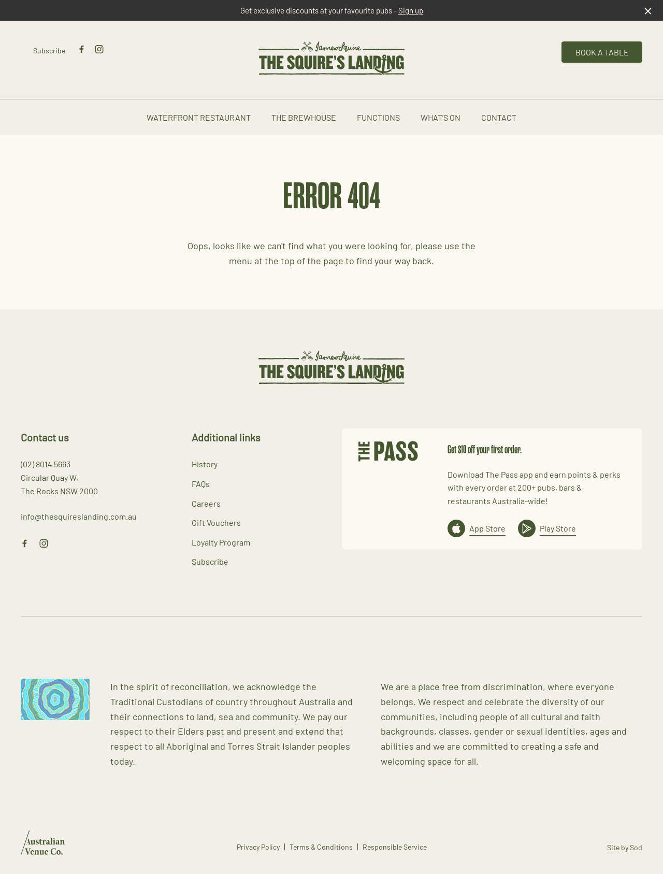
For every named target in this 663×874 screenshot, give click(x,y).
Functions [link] (378, 117)
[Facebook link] (81, 49)
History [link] (205, 464)
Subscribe (49, 50)
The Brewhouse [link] (303, 117)
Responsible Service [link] (395, 846)
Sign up (410, 10)
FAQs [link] (201, 483)
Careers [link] (206, 503)
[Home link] (331, 58)
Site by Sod (624, 847)
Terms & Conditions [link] (321, 846)
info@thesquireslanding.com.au (79, 516)
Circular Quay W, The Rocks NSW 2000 (59, 484)
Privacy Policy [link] (258, 846)
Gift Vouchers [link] (216, 522)
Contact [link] (498, 117)
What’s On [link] (440, 117)
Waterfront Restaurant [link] (199, 117)
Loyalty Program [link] (221, 542)
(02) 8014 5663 (45, 464)
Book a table (602, 52)
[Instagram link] (99, 49)
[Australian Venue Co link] (43, 846)
